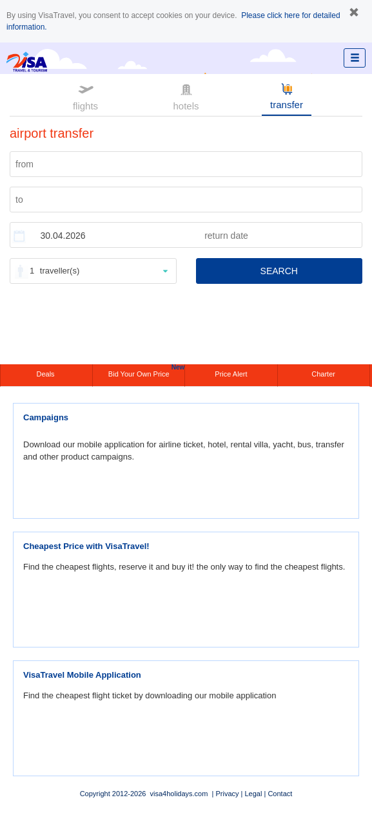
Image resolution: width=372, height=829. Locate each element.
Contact (280, 793)
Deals (46, 374)
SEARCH (279, 271)
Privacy (227, 793)
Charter (323, 374)
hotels (186, 95)
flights (85, 95)
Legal (253, 793)
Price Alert (231, 374)
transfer (286, 95)
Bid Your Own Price (146, 371)
